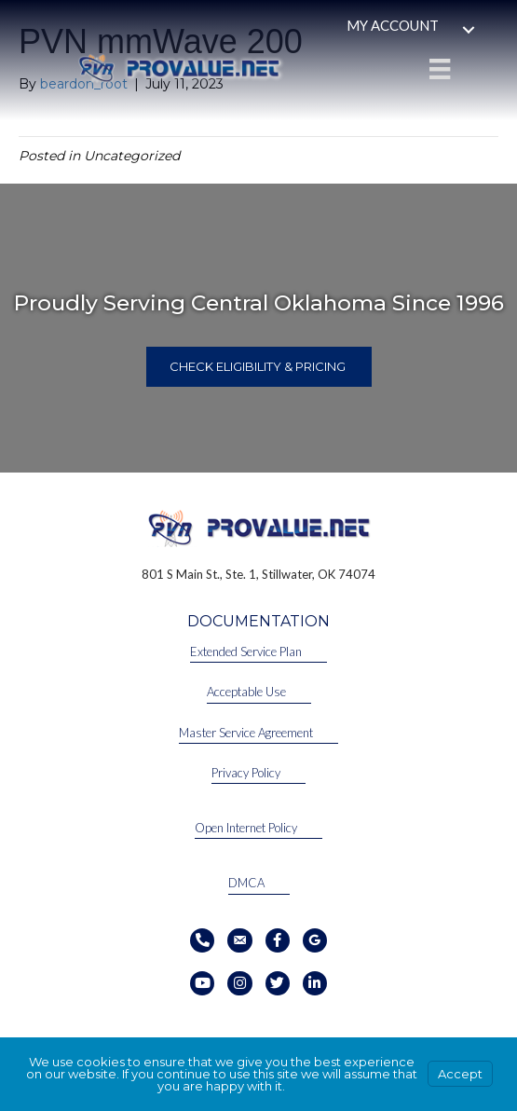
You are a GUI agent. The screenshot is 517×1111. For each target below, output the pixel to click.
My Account (393, 25)
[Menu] (439, 69)
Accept (460, 1073)
